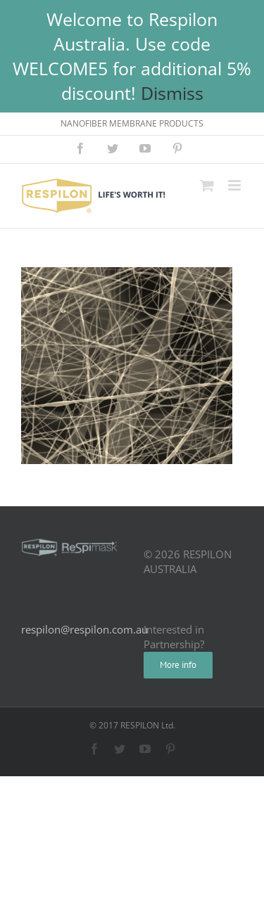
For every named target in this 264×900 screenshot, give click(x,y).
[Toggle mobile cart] (207, 185)
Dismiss (172, 93)
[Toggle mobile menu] (235, 185)
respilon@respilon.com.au (84, 629)
